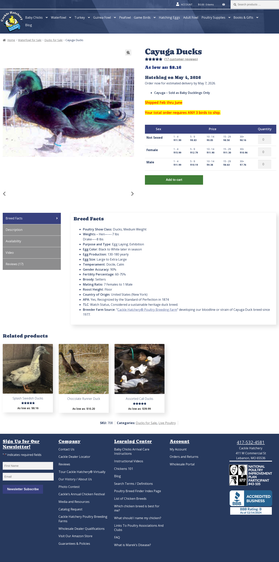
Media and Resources (74, 502)
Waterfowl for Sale (29, 40)
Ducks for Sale (53, 40)
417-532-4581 (251, 442)
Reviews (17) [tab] (14, 264)
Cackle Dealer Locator (74, 457)
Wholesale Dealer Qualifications (82, 528)
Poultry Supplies (213, 17)
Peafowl (125, 17)
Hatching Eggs (169, 17)
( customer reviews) (181, 59)
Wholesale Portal (182, 464)
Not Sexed (154, 137)
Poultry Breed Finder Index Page (137, 491)
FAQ (117, 537)
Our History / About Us (75, 479)
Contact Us (66, 449)
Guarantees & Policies (74, 543)
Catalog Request (70, 509)
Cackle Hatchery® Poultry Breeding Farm (147, 309)
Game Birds (142, 17)
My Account (178, 449)
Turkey (79, 17)
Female (152, 150)
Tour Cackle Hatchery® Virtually (82, 472)
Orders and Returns (184, 457)
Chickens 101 (123, 469)
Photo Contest (69, 487)
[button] (128, 52)
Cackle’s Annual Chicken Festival (82, 494)
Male (150, 162)
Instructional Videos (128, 461)
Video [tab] (10, 252)
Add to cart (174, 179)
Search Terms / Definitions (133, 483)
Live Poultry (167, 423)
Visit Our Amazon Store (75, 536)
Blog (28, 25)
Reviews (64, 464)
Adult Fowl (190, 17)
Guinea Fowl (102, 17)
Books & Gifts (243, 17)
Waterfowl (58, 17)
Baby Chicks (34, 17)
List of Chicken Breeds (130, 498)
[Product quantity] (264, 139)
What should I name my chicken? (137, 518)
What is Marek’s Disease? (132, 545)
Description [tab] (14, 230)
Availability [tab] (13, 241)
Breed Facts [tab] (14, 218)
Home (11, 40)
